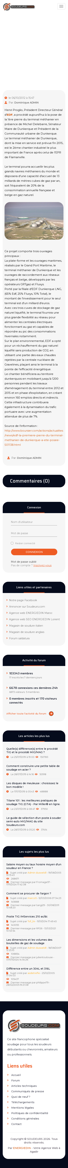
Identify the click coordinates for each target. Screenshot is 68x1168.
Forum (13, 1080)
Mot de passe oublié (23, 561)
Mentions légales (20, 1108)
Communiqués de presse (25, 1091)
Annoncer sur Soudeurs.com (25, 606)
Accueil (14, 1075)
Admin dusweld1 (37, 872)
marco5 (32, 898)
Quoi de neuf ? (18, 1097)
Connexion (34, 552)
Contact (14, 1124)
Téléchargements (20, 1102)
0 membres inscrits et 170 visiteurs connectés (33, 701)
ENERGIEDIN (22, 1148)
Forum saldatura (18, 638)
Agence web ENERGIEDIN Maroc (29, 613)
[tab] (34, 753)
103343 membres (21, 673)
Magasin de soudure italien (24, 625)
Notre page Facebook (21, 600)
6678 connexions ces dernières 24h (33, 688)
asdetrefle (34, 973)
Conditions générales (23, 1118)
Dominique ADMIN (26, 102)
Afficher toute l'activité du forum (29, 713)
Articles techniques (22, 1086)
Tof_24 (31, 921)
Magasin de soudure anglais (25, 632)
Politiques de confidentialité (27, 1113)
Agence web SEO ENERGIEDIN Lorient (33, 619)
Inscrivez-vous (42, 565)
